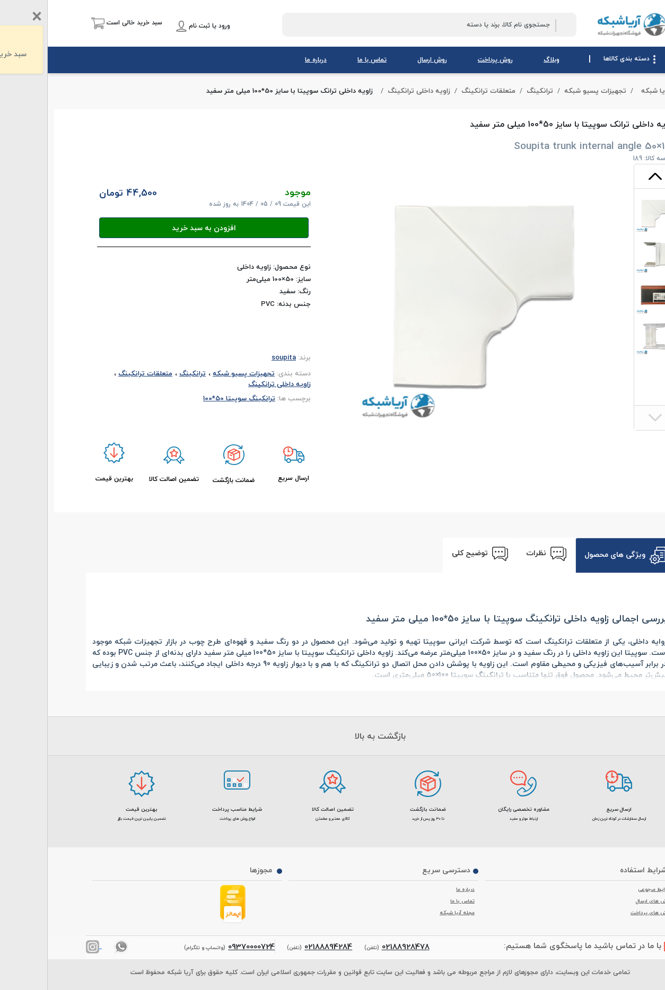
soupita (236, 357)
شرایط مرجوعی (606, 889)
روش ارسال (384, 59)
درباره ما (268, 59)
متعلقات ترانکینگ (441, 91)
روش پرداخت (447, 59)
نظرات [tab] (498, 553)
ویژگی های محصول (577, 555)
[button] (79, 23)
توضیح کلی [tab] (432, 553)
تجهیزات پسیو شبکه (548, 91)
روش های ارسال (605, 901)
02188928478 (358, 946)
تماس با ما (324, 59)
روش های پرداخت (603, 912)
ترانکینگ (492, 91)
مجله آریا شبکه (409, 912)
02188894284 (280, 946)
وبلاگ (504, 59)
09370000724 (203, 946)
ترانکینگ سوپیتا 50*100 (191, 398)
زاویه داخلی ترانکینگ (371, 91)
